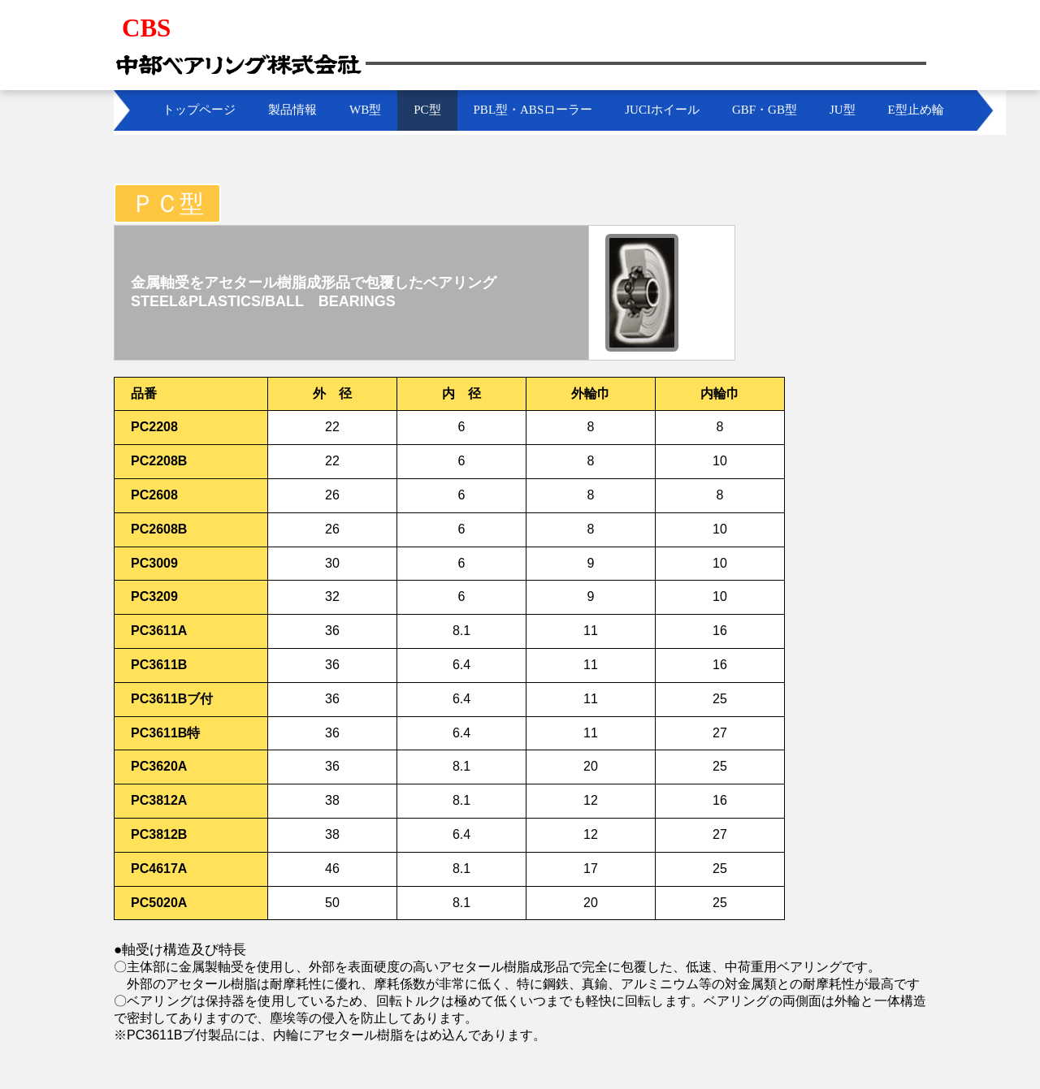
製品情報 (292, 109)
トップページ (199, 109)
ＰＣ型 (167, 203)
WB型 (365, 109)
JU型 (843, 109)
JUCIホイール (662, 109)
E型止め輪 (916, 109)
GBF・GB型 (764, 109)
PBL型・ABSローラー (533, 109)
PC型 (427, 109)
